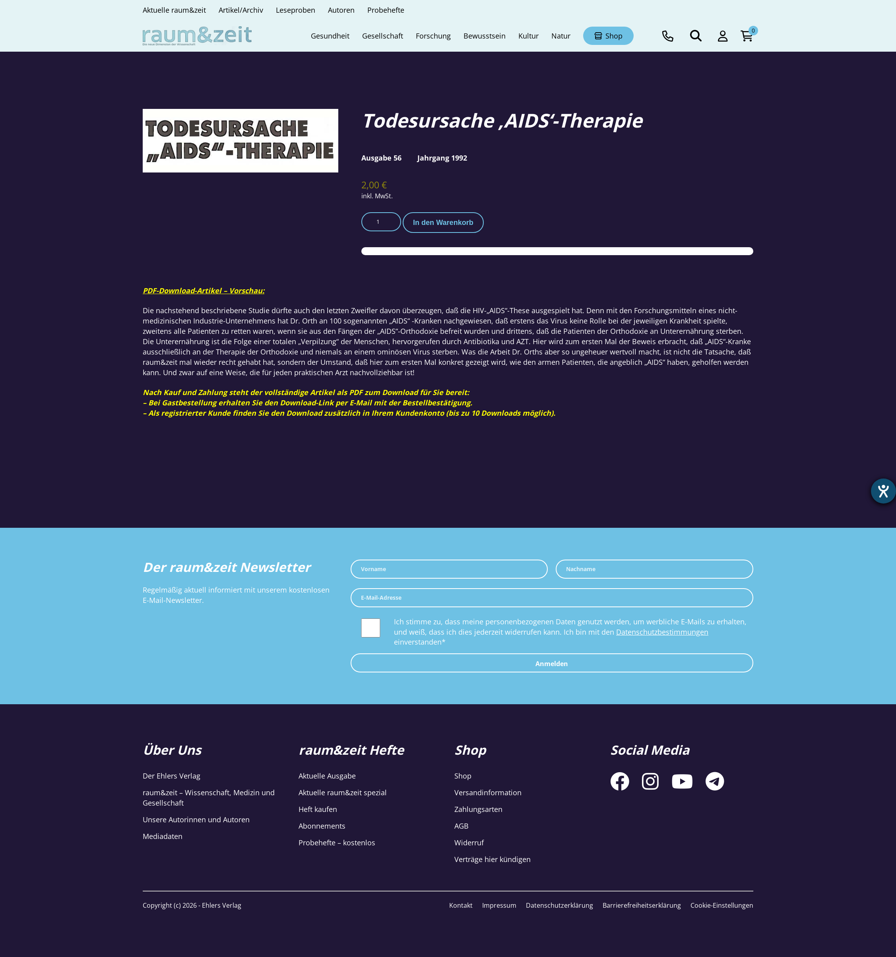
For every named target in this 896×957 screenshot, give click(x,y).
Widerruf (469, 842)
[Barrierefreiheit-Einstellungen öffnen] (883, 491)
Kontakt (461, 905)
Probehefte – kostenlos (337, 842)
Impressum (499, 905)
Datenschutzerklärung (559, 905)
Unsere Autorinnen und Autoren (196, 819)
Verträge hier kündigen (492, 859)
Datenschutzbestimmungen (662, 632)
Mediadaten (162, 836)
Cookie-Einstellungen (721, 905)
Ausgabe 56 (381, 158)
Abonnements (322, 826)
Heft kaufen (318, 809)
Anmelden (551, 663)
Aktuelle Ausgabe (327, 776)
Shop (462, 776)
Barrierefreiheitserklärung (642, 905)
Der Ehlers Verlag (171, 776)
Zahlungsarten (478, 809)
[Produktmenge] (381, 221)
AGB (461, 826)
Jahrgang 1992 (442, 158)
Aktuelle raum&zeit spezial (343, 792)
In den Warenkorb (443, 223)
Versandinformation (488, 792)
